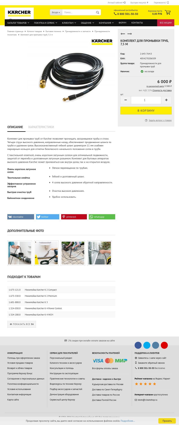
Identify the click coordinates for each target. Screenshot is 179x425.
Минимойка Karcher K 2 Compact (41, 289)
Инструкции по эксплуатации (64, 373)
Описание (15, 127)
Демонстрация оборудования (64, 394)
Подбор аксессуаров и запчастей (66, 389)
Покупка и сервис (44, 22)
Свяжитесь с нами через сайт (150, 357)
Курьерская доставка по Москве (107, 384)
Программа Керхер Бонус (20, 373)
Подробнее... (128, 420)
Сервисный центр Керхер (62, 399)
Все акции (166, 22)
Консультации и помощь (62, 368)
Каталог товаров (17, 22)
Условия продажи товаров (20, 362)
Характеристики (41, 127)
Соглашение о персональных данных (25, 378)
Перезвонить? (161, 2)
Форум (122, 22)
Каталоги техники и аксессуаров (66, 362)
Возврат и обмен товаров (19, 368)
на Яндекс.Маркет (152, 378)
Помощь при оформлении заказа (23, 357)
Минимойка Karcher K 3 (36, 302)
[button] (20, 216)
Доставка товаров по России (106, 394)
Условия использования (19, 389)
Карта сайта (13, 399)
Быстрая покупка (140, 2)
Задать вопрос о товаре (158, 120)
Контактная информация (19, 394)
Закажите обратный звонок (150, 362)
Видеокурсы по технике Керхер (65, 383)
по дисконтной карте (155, 86)
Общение (86, 22)
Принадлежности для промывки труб (150, 65)
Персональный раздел (61, 357)
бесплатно (150, 368)
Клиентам (67, 22)
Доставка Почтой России (104, 400)
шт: (122, 94)
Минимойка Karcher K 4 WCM (39, 314)
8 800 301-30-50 (127, 14)
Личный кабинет (116, 2)
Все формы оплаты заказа (105, 368)
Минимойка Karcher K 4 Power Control (43, 308)
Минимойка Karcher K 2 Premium (41, 295)
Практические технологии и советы (67, 378)
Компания (105, 22)
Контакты (137, 22)
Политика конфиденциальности (23, 383)
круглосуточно (151, 394)
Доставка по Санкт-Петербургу (107, 389)
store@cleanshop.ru (146, 399)
